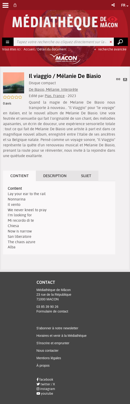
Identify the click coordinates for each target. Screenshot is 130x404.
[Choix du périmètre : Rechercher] (8, 42)
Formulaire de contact (52, 311)
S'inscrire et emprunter (53, 343)
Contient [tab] (19, 175)
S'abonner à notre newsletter (57, 328)
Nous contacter (48, 350)
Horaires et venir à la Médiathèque (62, 335)
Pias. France (55, 95)
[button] (113, 5)
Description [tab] (55, 175)
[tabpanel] (59, 218)
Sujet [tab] (86, 175)
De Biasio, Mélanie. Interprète (53, 89)
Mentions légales (49, 358)
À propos (43, 365)
